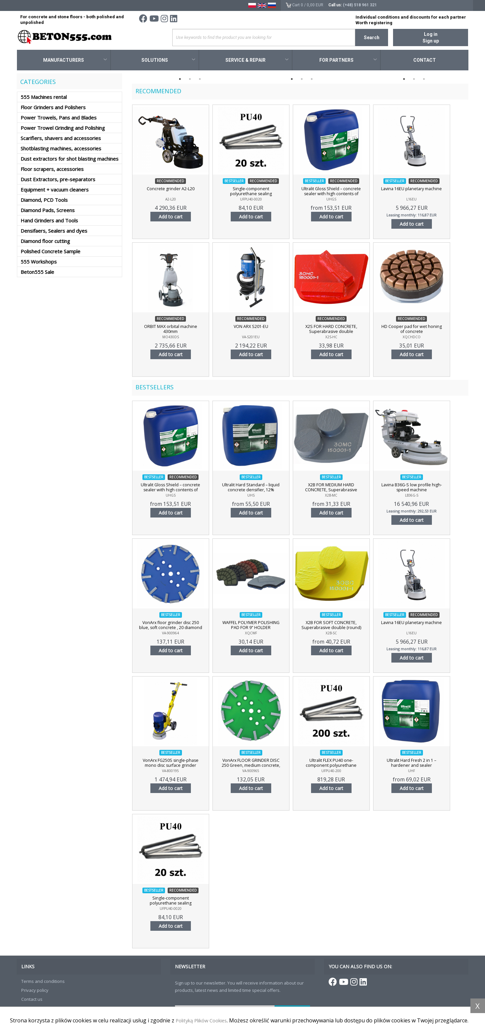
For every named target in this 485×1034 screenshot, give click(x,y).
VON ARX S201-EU (257, 327)
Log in (431, 34)
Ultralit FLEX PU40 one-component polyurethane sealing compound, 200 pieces (342, 767)
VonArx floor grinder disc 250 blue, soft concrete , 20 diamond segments (173, 629)
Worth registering (374, 22)
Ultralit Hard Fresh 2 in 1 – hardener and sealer (427, 764)
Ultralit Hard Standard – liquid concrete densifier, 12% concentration (257, 491)
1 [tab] (180, 80)
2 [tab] (190, 80)
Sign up (431, 40)
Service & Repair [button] (256, 61)
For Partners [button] (348, 61)
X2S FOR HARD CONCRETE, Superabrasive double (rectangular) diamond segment (342, 333)
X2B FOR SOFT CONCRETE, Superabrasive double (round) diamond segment (342, 629)
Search (371, 37)
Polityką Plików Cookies (205, 1013)
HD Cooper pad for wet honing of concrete (427, 330)
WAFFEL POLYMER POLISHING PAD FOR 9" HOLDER (257, 626)
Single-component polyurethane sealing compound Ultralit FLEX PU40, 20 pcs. (257, 195)
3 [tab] (200, 80)
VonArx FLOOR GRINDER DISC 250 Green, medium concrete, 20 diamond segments (258, 767)
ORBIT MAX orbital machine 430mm (173, 330)
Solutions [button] (168, 61)
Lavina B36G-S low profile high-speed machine (427, 488)
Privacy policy (34, 991)
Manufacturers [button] (75, 61)
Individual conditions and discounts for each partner (411, 17)
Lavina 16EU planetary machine (427, 190)
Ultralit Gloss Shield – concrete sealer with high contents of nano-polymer (342, 195)
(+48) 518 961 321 (360, 5)
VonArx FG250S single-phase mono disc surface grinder (173, 764)
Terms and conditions (43, 982)
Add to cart (173, 217)
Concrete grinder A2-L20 (173, 190)
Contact (424, 61)
